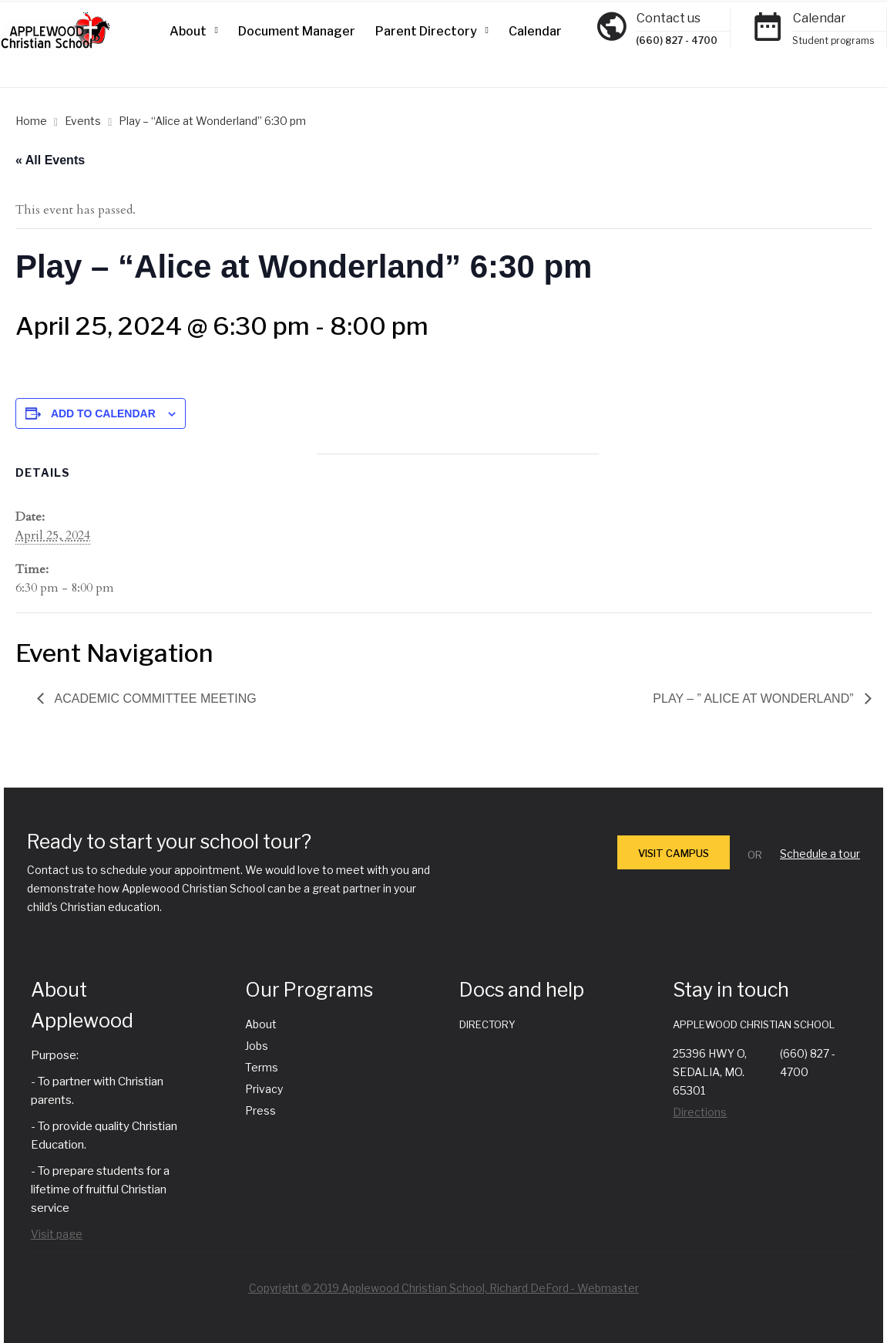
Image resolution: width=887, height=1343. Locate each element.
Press (260, 1110)
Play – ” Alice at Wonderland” (755, 698)
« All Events (50, 160)
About (188, 31)
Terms (261, 1067)
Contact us (669, 18)
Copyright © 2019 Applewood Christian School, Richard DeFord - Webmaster (444, 1287)
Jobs (256, 1045)
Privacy (264, 1088)
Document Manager (296, 31)
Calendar (535, 31)
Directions (700, 1112)
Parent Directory (426, 31)
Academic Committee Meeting (154, 698)
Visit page (56, 1233)
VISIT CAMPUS (673, 853)
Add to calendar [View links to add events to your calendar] (103, 413)
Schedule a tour (820, 853)
